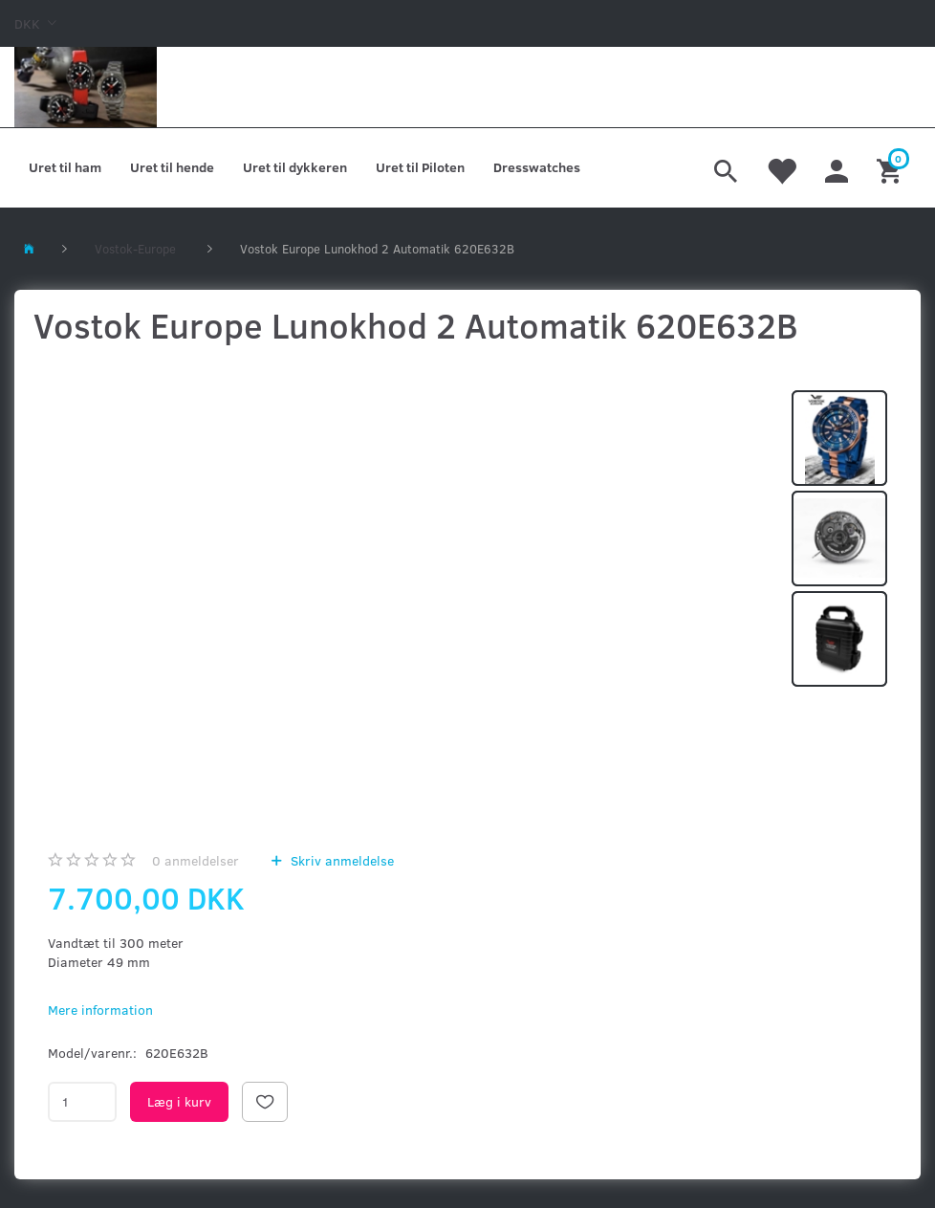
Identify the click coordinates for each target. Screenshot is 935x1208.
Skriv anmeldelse (340, 860)
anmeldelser (195, 860)
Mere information (100, 1009)
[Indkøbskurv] (891, 168)
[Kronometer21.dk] (85, 87)
